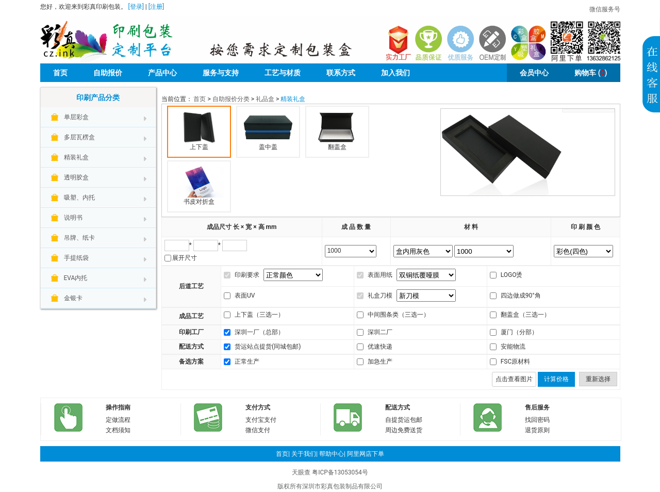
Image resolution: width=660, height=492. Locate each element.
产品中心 (162, 73)
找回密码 (537, 419)
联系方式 (340, 73)
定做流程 (118, 419)
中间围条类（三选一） (399, 314)
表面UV (245, 295)
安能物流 (513, 346)
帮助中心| (332, 453)
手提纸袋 (76, 257)
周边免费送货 (403, 430)
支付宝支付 (260, 419)
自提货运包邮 (403, 419)
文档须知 (118, 430)
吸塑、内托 (79, 197)
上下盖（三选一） (259, 314)
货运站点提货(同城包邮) (268, 346)
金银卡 (73, 298)
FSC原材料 (516, 361)
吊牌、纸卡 (79, 237)
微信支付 (257, 430)
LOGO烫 (512, 274)
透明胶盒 (76, 177)
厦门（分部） (519, 332)
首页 (60, 73)
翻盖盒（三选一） (525, 314)
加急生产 (380, 361)
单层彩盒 (76, 117)
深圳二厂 (380, 332)
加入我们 (395, 73)
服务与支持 (221, 73)
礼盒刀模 (380, 295)
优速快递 (380, 346)
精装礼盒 (76, 157)
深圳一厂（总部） (259, 332)
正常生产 (247, 361)
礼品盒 (265, 99)
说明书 (73, 217)
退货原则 (537, 430)
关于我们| (304, 453)
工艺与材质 (283, 73)
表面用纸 (380, 274)
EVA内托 (76, 278)
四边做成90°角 (521, 295)
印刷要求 (247, 274)
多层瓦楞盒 (79, 137)
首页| (283, 453)
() (590, 73)
